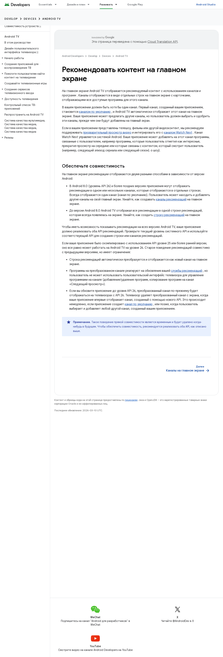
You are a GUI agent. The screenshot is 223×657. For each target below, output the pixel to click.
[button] (24, 58)
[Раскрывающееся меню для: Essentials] (57, 4)
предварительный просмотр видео (107, 132)
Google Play (135, 4)
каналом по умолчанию (95, 112)
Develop (11, 18)
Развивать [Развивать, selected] (106, 4)
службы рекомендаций (186, 271)
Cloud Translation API (162, 42)
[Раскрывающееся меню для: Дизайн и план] (90, 4)
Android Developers (72, 56)
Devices (30, 18)
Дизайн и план (76, 4)
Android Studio (206, 4)
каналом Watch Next (178, 132)
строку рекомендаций (169, 215)
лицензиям (131, 400)
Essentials (45, 4)
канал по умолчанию (139, 304)
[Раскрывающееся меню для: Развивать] (118, 4)
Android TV (51, 18)
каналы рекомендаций (171, 199)
